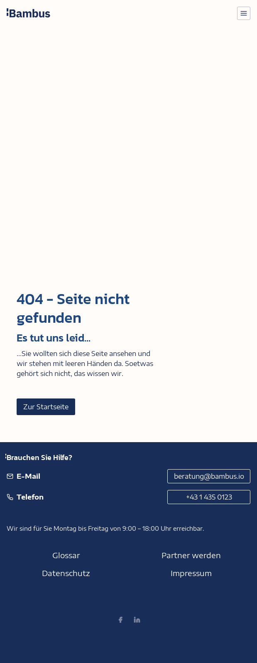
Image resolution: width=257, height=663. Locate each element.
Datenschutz (66, 573)
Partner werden (191, 555)
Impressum (191, 573)
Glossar (66, 555)
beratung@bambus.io (209, 476)
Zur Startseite (46, 407)
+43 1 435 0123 (209, 497)
